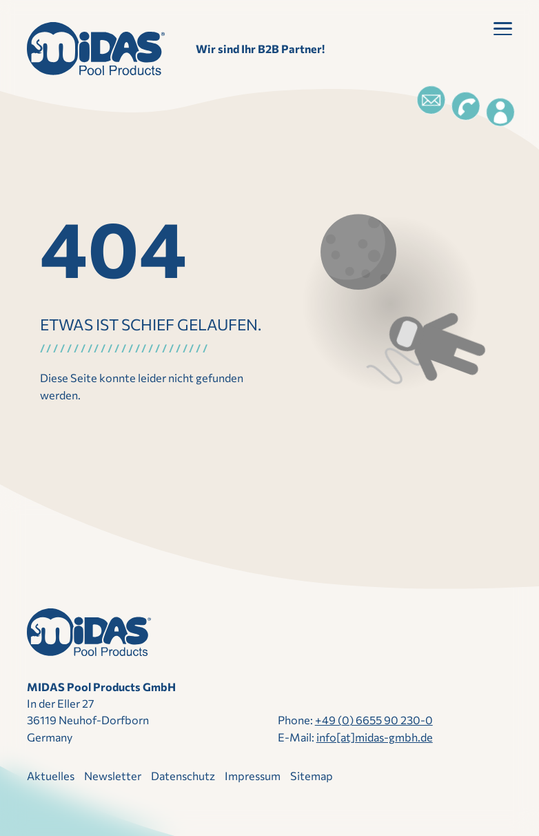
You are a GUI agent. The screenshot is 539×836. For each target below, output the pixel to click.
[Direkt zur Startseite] (96, 48)
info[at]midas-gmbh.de (374, 737)
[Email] (430, 100)
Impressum (253, 775)
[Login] (500, 112)
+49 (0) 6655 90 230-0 (374, 719)
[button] (503, 31)
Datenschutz (183, 775)
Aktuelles (50, 775)
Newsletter (112, 775)
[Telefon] (465, 106)
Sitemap (311, 775)
